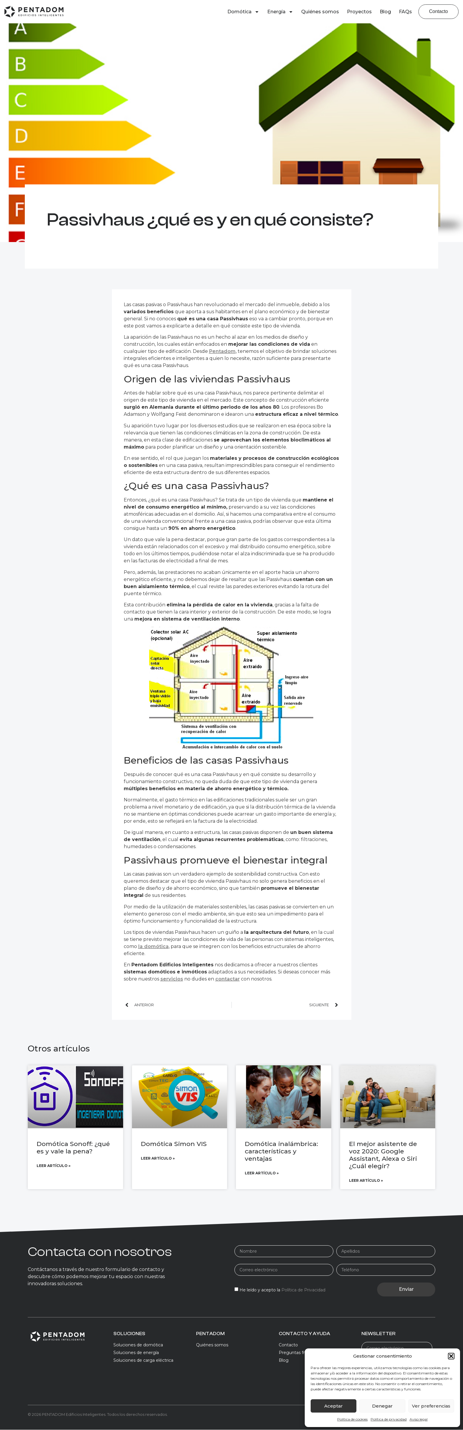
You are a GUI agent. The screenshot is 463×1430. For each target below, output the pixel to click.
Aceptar (333, 1406)
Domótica (243, 12)
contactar (227, 979)
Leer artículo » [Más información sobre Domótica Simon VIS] (158, 1158)
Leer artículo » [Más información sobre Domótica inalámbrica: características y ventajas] (262, 1173)
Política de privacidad (389, 1419)
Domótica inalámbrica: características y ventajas (281, 1151)
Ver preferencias (431, 1406)
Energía (280, 12)
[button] (451, 1356)
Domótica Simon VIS (174, 1143)
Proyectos (359, 11)
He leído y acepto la (282, 1290)
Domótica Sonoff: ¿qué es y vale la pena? (73, 1147)
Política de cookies (352, 1419)
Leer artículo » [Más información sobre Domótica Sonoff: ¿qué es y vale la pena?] (54, 1166)
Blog (385, 11)
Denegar (382, 1406)
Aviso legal (419, 1419)
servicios (171, 979)
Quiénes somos (320, 11)
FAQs (405, 11)
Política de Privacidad (303, 1290)
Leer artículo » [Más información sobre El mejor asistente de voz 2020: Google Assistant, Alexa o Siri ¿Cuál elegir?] (366, 1181)
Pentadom (222, 351)
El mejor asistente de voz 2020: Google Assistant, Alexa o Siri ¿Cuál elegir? (383, 1155)
